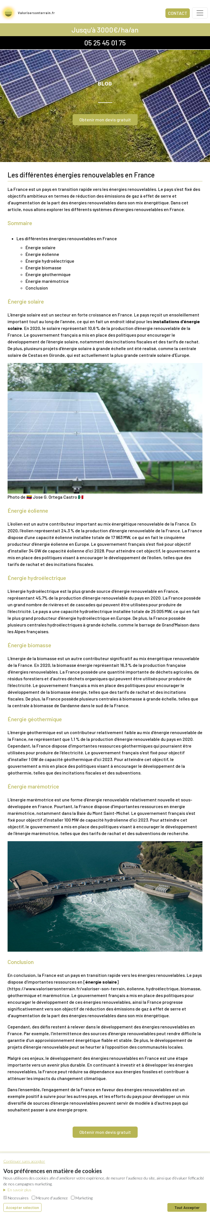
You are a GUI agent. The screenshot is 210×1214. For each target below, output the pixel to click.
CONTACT (177, 13)
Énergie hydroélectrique (50, 260)
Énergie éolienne (42, 254)
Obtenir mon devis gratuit (105, 119)
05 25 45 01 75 (105, 42)
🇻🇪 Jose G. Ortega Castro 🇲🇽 (55, 497)
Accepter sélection (22, 1207)
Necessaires (16, 1197)
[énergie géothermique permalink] (5, 719)
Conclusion (37, 287)
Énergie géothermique (48, 274)
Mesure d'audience (50, 1197)
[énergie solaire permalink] (5, 301)
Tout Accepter (187, 1207)
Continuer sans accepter (24, 1161)
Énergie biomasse (43, 267)
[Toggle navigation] (200, 13)
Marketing (82, 1197)
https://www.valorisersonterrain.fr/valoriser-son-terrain (67, 988)
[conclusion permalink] (5, 961)
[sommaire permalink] (5, 222)
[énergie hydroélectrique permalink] (5, 577)
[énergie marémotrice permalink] (5, 786)
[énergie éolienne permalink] (5, 510)
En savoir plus (19, 1189)
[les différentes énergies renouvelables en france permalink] (5, 175)
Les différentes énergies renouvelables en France (67, 238)
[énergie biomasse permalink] (5, 645)
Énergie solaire (41, 247)
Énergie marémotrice (47, 281)
